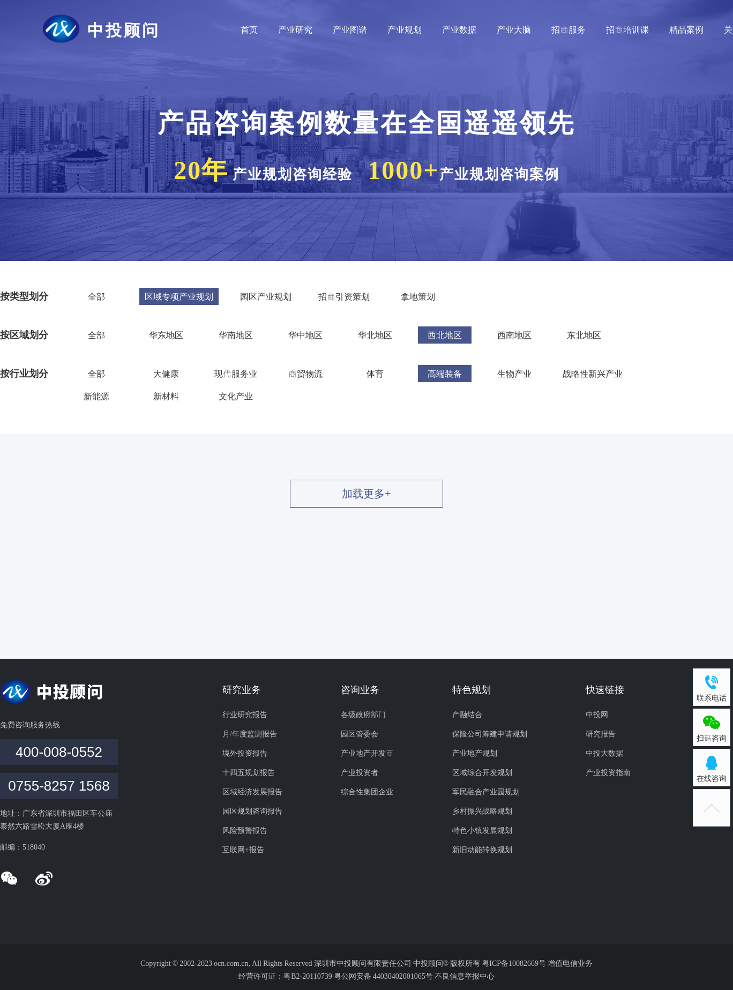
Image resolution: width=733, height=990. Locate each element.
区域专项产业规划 (179, 296)
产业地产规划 (474, 753)
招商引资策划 (344, 296)
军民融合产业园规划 (486, 791)
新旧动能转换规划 (482, 849)
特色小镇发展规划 (482, 830)
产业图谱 (350, 29)
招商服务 (568, 29)
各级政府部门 (363, 714)
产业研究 (295, 29)
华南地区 (236, 335)
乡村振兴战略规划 (482, 811)
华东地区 (166, 335)
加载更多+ (366, 493)
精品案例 (686, 29)
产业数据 (459, 29)
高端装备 (445, 373)
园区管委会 (359, 733)
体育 (375, 373)
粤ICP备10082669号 (515, 963)
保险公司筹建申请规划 (489, 733)
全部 (96, 296)
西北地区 (445, 335)
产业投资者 (359, 772)
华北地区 (375, 335)
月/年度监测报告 (249, 733)
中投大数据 (604, 753)
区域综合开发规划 (482, 772)
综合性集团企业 (367, 791)
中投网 (597, 714)
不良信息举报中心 (465, 976)
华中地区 (305, 335)
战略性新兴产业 (593, 373)
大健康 (166, 373)
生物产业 (514, 373)
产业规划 (404, 29)
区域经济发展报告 (252, 791)
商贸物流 (305, 373)
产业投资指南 (608, 772)
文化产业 (236, 396)
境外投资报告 (244, 753)
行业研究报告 (244, 714)
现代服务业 (235, 373)
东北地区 (584, 335)
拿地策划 (418, 296)
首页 (249, 29)
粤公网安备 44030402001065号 (383, 976)
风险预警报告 (244, 830)
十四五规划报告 (248, 772)
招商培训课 (627, 29)
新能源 (96, 396)
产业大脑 (514, 29)
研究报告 (601, 733)
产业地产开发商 (367, 753)
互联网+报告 (243, 849)
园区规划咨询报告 (252, 811)
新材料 (166, 396)
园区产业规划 (265, 296)
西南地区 (514, 335)
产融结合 (467, 714)
